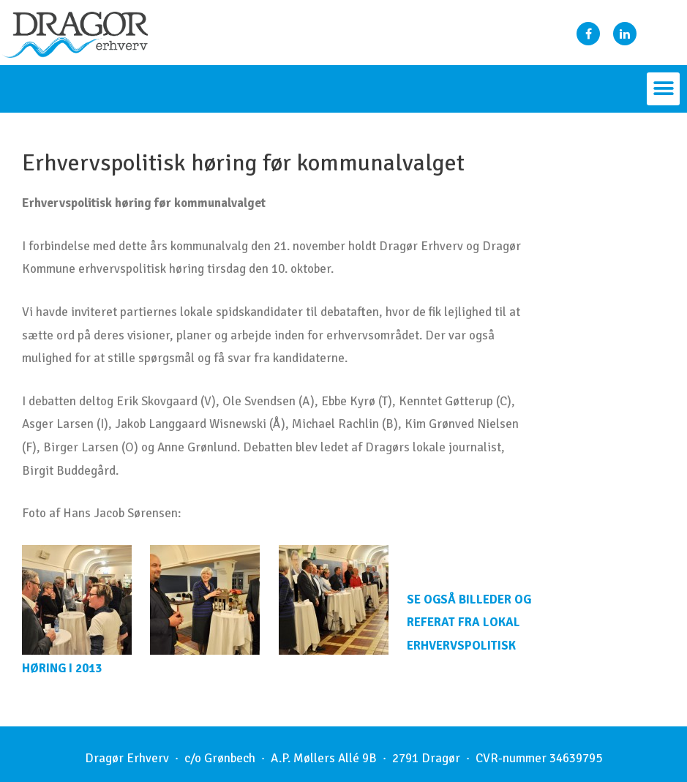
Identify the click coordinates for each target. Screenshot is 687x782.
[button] (663, 88)
